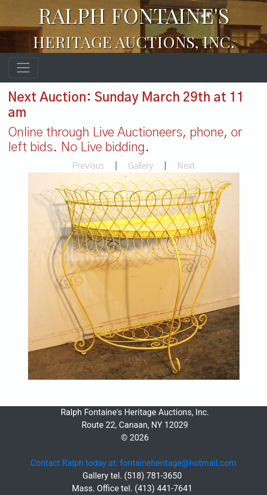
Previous (88, 166)
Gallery (140, 166)
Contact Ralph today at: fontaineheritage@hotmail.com (134, 463)
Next (186, 166)
